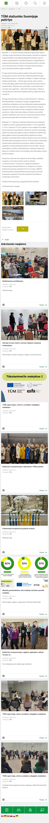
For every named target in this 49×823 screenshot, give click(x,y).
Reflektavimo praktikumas (12, 281)
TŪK (19, 9)
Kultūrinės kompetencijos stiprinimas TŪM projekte (22, 467)
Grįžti (7, 240)
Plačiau (41, 305)
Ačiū (21, 229)
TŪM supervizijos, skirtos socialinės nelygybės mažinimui (21, 406)
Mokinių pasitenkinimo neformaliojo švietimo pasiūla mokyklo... (23, 591)
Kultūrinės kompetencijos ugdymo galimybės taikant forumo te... (23, 653)
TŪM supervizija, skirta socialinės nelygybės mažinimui (24, 714)
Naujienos (12, 9)
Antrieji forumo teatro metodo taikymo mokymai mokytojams (21, 344)
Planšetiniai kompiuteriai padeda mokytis (18, 529)
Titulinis (3, 9)
